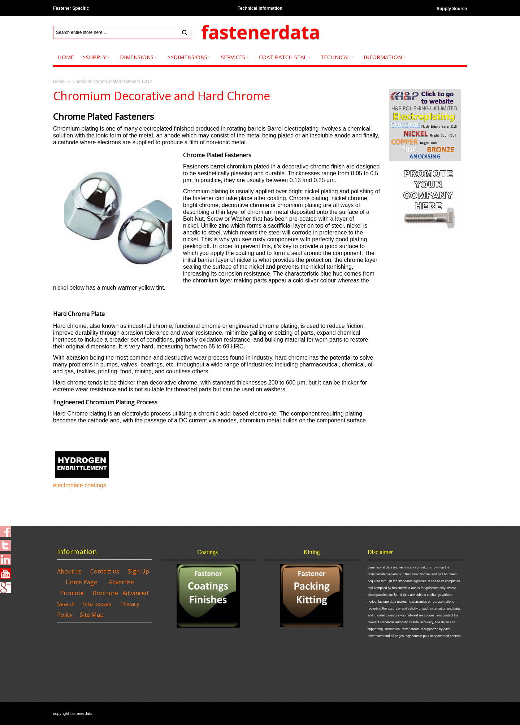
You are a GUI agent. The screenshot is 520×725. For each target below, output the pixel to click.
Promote (72, 593)
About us (69, 571)
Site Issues (97, 604)
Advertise (121, 582)
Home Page (81, 582)
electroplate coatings (79, 485)
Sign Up (138, 571)
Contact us (104, 571)
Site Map (92, 615)
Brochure (105, 593)
